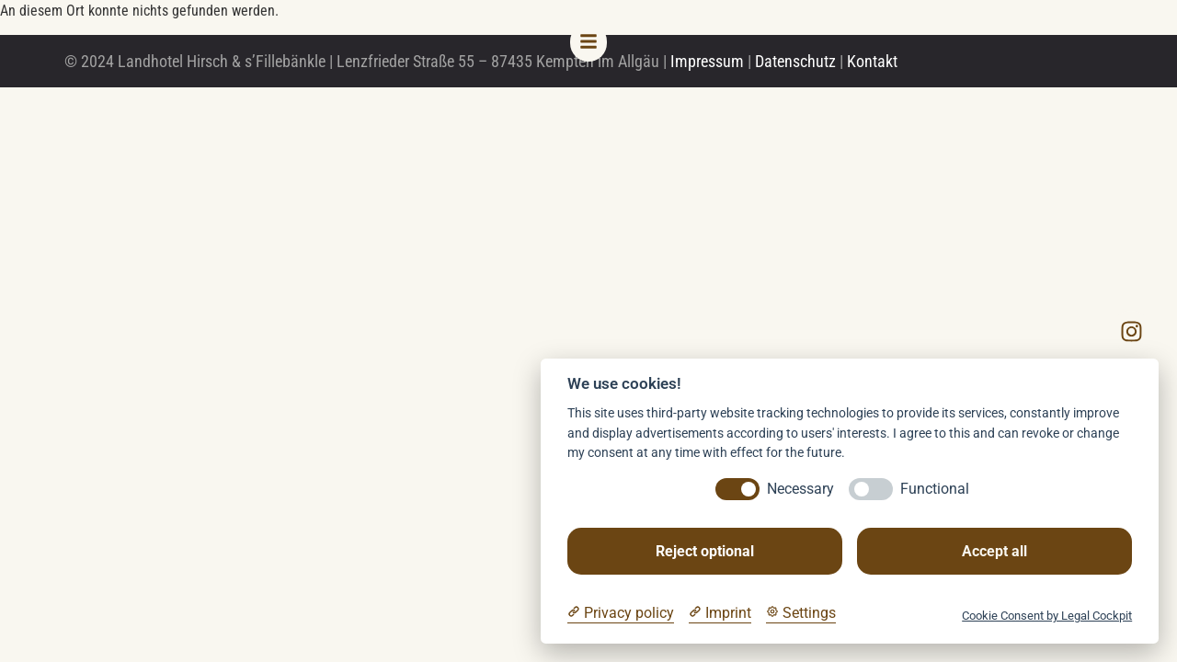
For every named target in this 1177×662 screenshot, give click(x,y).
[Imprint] (720, 613)
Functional (934, 488)
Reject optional (705, 551)
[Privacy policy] (620, 613)
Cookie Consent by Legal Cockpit (1047, 615)
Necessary (800, 488)
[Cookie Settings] (801, 613)
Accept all (994, 551)
